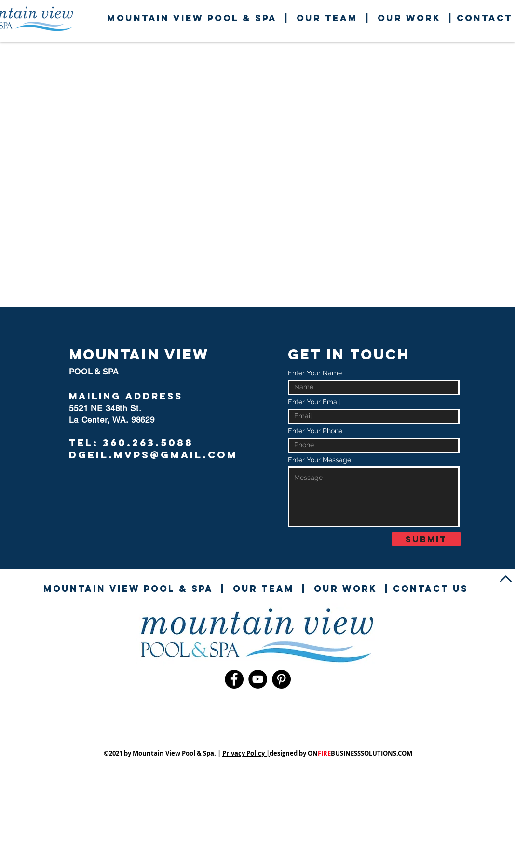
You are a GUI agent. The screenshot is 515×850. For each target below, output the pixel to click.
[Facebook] (234, 679)
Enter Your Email (314, 401)
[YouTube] (257, 679)
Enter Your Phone (315, 430)
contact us (430, 588)
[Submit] (426, 539)
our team (327, 18)
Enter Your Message (319, 459)
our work (409, 18)
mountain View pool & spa (192, 18)
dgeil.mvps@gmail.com (153, 455)
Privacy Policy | (246, 753)
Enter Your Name (315, 373)
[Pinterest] (281, 679)
